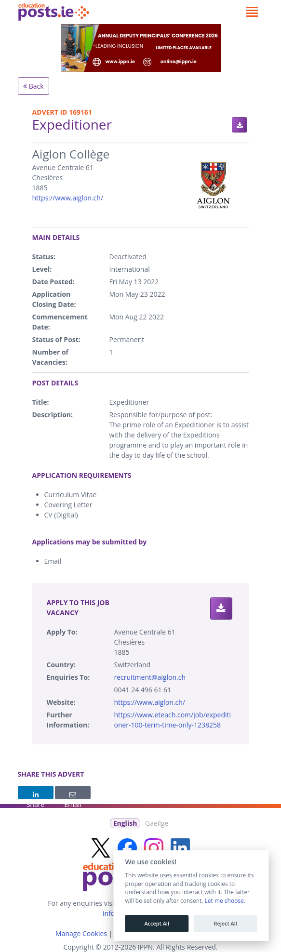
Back (33, 86)
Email (72, 795)
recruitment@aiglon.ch (150, 677)
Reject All (225, 923)
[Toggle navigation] (252, 12)
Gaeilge (156, 823)
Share (36, 795)
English (125, 823)
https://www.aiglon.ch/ (68, 197)
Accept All (156, 923)
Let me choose (223, 901)
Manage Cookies (81, 933)
